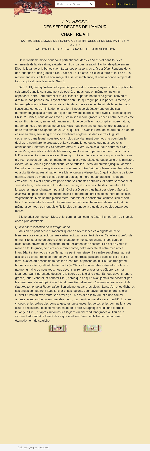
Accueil (109, 4)
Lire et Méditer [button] (126, 4)
